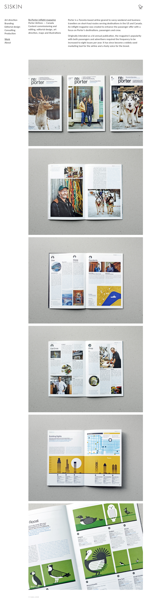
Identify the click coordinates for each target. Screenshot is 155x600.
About (8, 42)
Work (7, 39)
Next (138, 586)
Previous (35, 586)
